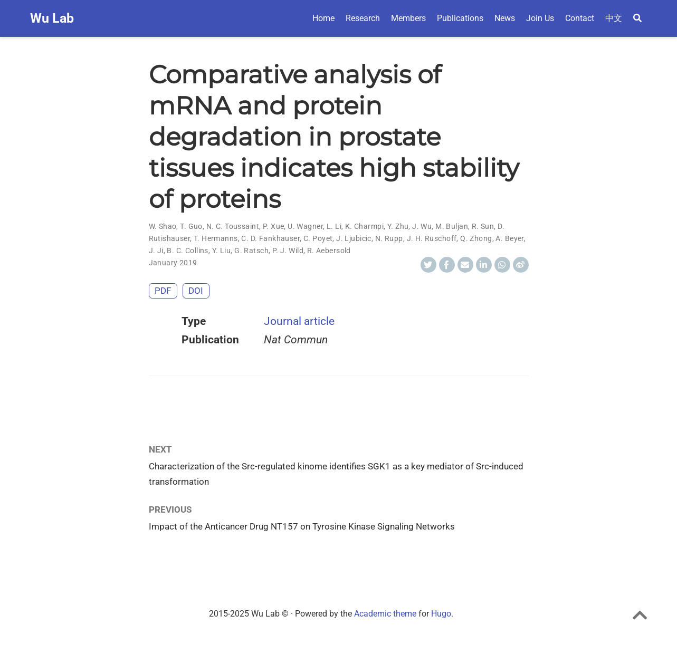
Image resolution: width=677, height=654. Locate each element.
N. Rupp (389, 238)
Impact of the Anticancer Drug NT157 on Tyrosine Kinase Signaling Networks (302, 526)
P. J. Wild (287, 250)
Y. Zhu (398, 226)
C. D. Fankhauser (270, 238)
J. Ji (156, 250)
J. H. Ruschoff (432, 238)
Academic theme (385, 614)
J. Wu (422, 226)
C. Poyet (317, 238)
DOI (195, 290)
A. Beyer (509, 238)
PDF (163, 290)
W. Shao (163, 226)
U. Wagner (305, 226)
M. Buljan (451, 226)
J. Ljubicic (353, 238)
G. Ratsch (251, 250)
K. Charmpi (364, 226)
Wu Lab (52, 18)
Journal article (299, 321)
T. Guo (191, 226)
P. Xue (273, 226)
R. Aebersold (329, 250)
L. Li (334, 226)
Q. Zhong (476, 238)
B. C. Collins (187, 250)
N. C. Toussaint (232, 226)
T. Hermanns (216, 238)
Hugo (441, 614)
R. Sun (483, 226)
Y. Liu (221, 250)
